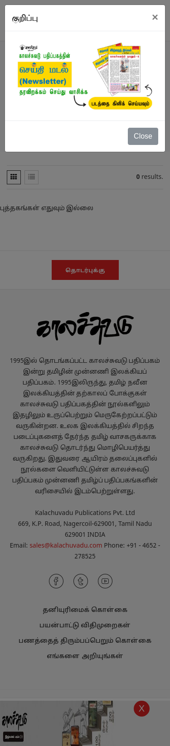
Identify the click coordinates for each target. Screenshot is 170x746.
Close (143, 136)
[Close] (155, 17)
